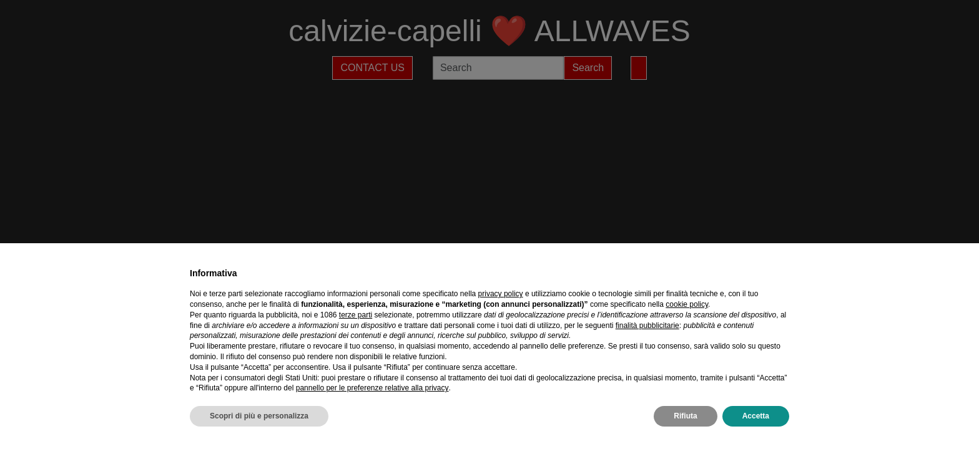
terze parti (355, 315)
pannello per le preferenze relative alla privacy (372, 388)
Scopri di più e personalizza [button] (259, 416)
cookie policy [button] (687, 304)
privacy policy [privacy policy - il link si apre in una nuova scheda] (500, 293)
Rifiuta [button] (685, 416)
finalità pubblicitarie (647, 325)
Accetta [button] (755, 416)
